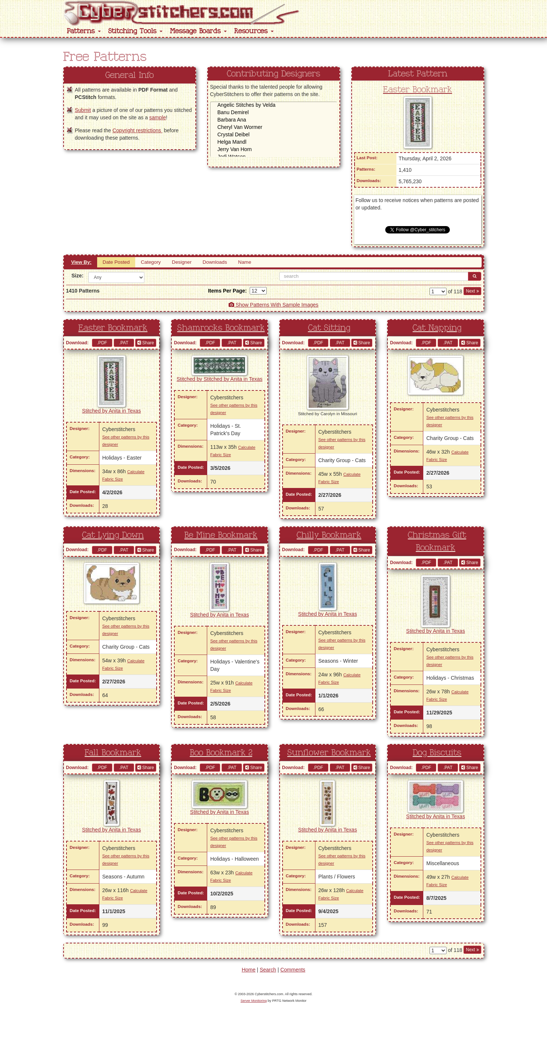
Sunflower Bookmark (329, 752)
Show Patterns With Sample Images (273, 305)
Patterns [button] (84, 31)
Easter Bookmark (417, 89)
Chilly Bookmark (329, 535)
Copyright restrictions (137, 130)
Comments (292, 970)
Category (151, 262)
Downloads (215, 262)
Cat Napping (437, 328)
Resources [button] (254, 31)
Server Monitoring (253, 1001)
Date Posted (116, 262)
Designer (181, 262)
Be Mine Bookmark (220, 535)
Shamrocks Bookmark (221, 328)
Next (472, 291)
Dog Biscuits (437, 752)
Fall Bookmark (113, 752)
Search (268, 970)
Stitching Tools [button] (135, 31)
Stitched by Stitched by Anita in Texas (219, 379)
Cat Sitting (329, 328)
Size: (77, 276)
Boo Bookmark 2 (221, 752)
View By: (81, 262)
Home (248, 970)
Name (245, 262)
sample (157, 117)
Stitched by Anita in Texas (111, 411)
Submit (83, 110)
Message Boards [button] (198, 31)
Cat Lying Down (113, 535)
